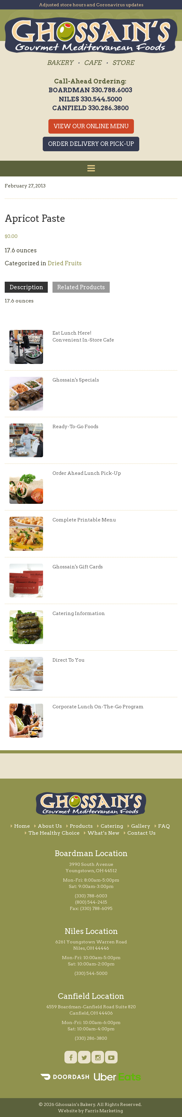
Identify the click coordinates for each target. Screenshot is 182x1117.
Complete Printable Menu (84, 520)
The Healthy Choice (52, 833)
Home (20, 826)
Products (79, 826)
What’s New (101, 833)
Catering (110, 826)
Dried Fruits (64, 263)
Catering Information (78, 613)
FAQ (162, 826)
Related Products (81, 287)
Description (26, 287)
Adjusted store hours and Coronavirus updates (91, 4)
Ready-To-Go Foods (75, 426)
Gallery (139, 826)
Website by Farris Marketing (90, 1110)
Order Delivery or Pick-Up (91, 144)
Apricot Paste (35, 218)
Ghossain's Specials (75, 380)
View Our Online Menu (91, 126)
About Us (48, 826)
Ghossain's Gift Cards (77, 567)
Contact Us (140, 833)
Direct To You (68, 660)
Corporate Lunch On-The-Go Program (98, 707)
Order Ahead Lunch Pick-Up (86, 473)
